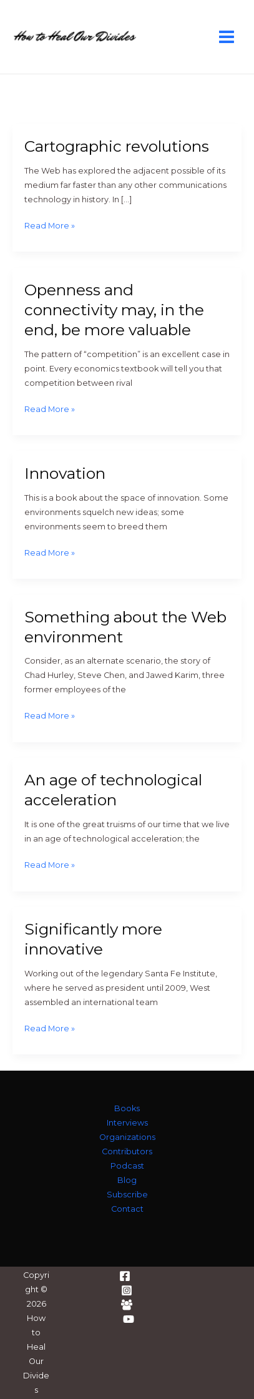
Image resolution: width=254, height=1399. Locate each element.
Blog (127, 1180)
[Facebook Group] (126, 1304)
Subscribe (127, 1194)
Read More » (49, 226)
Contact (127, 1209)
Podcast (127, 1166)
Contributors (127, 1151)
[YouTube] (128, 1319)
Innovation (64, 473)
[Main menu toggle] (227, 36)
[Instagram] (126, 1290)
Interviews (127, 1122)
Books (127, 1108)
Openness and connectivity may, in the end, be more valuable (114, 309)
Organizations (127, 1137)
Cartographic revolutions (116, 146)
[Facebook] (124, 1276)
